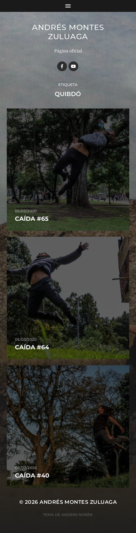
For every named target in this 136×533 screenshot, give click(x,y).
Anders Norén (77, 514)
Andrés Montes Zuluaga (68, 32)
